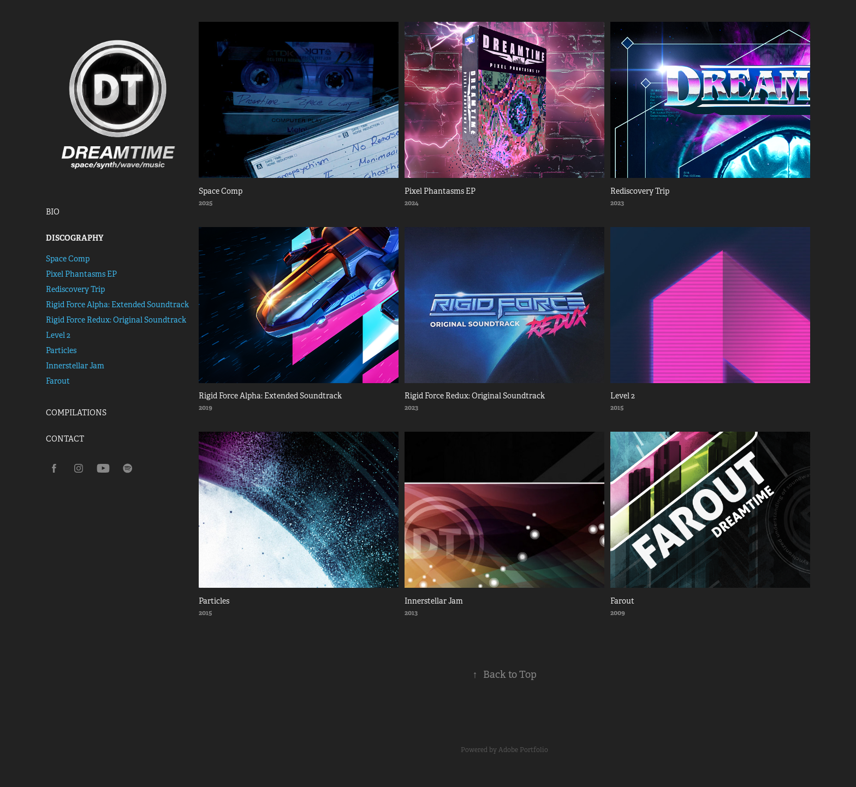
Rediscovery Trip (75, 289)
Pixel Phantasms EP (81, 274)
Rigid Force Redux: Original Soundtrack (116, 320)
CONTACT (65, 439)
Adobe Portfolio (523, 750)
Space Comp (68, 259)
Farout (58, 381)
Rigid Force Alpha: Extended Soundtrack (117, 304)
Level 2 (58, 335)
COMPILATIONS (76, 413)
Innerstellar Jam (75, 366)
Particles (61, 350)
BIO (53, 212)
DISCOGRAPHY (74, 238)
